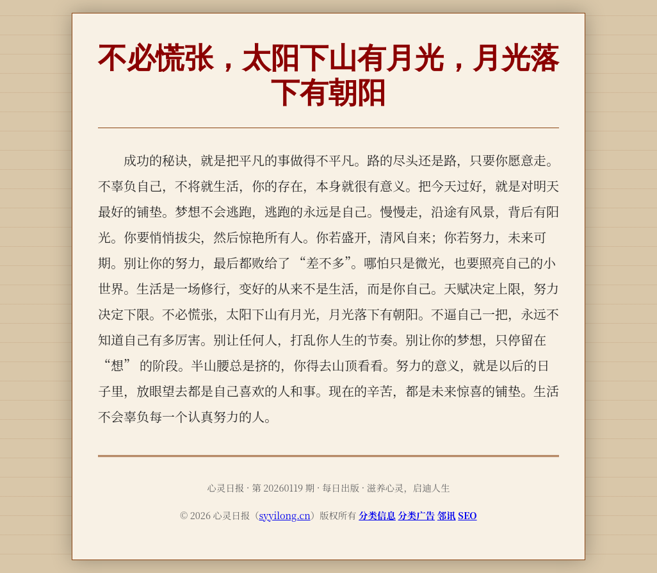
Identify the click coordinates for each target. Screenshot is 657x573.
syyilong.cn (285, 515)
